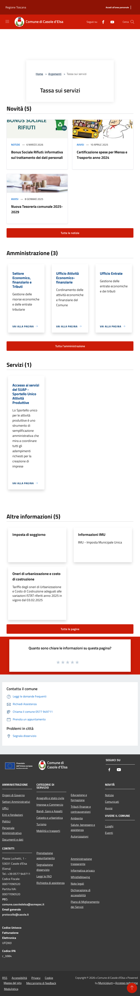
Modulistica (11, 989)
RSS (4, 978)
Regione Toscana (15, 7)
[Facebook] (101, 21)
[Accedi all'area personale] (117, 7)
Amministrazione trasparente (81, 861)
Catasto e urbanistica (49, 818)
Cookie (49, 978)
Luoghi (109, 826)
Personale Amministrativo (12, 830)
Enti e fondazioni (12, 815)
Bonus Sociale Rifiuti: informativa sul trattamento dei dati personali (37, 154)
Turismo (41, 824)
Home (39, 74)
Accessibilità (19, 978)
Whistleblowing (80, 877)
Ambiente (77, 818)
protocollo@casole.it (15, 914)
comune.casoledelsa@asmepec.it (23, 904)
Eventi (109, 833)
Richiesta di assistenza (50, 883)
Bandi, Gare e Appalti (49, 811)
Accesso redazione (126, 983)
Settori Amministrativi (16, 801)
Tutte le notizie (70, 233)
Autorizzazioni (79, 836)
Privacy (35, 978)
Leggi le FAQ (44, 876)
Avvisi (80, 144)
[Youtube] (110, 21)
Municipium (105, 983)
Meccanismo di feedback (41, 983)
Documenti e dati (12, 839)
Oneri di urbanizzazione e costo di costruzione (36, 576)
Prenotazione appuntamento (45, 855)
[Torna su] (132, 988)
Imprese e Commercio (49, 804)
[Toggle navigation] (7, 21)
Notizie (15, 144)
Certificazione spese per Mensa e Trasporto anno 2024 (102, 154)
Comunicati (112, 801)
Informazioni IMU (91, 534)
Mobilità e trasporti (48, 831)
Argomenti (54, 74)
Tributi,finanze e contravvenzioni (81, 809)
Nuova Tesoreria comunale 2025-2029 (37, 209)
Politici (6, 821)
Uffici (5, 808)
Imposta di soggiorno (29, 534)
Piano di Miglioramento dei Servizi (85, 904)
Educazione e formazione (79, 797)
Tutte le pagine (70, 629)
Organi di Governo (13, 795)
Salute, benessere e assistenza (83, 827)
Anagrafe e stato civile (50, 798)
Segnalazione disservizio (44, 867)
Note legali (77, 883)
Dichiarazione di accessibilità (80, 892)
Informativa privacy (83, 870)
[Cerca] (132, 22)
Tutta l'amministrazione (70, 346)
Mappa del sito (13, 983)
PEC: (5, 899)
